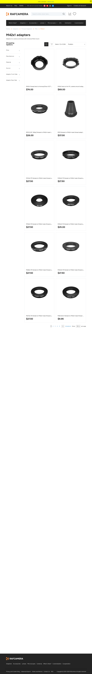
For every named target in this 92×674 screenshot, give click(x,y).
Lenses (24, 664)
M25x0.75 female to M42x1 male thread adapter (72, 224)
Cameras (39, 664)
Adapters (16, 29)
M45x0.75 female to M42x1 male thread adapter (72, 178)
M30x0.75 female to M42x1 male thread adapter (72, 270)
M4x (36, 29)
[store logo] (17, 14)
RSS (52, 671)
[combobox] (48, 14)
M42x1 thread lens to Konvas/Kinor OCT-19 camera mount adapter (46, 86)
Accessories (17, 664)
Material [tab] (8, 62)
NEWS (21, 6)
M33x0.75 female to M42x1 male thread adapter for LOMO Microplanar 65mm (50, 178)
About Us (9, 6)
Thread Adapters (27, 29)
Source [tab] (8, 68)
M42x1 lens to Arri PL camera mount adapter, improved (74, 86)
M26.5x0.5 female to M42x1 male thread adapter (73, 316)
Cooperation (66, 664)
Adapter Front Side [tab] (11, 74)
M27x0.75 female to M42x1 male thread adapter (40, 316)
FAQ (15, 6)
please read (50, 1)
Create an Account (80, 6)
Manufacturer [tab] (10, 56)
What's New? (47, 664)
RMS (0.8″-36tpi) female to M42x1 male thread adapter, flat (44, 132)
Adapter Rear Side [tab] (11, 80)
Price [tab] (7, 50)
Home (8, 29)
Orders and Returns (37, 671)
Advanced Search (26, 671)
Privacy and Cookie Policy (13, 671)
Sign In (69, 6)
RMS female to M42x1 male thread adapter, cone (73, 132)
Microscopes (31, 664)
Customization (57, 664)
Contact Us (47, 671)
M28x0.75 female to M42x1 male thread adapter (41, 270)
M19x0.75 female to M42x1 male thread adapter (40, 224)
